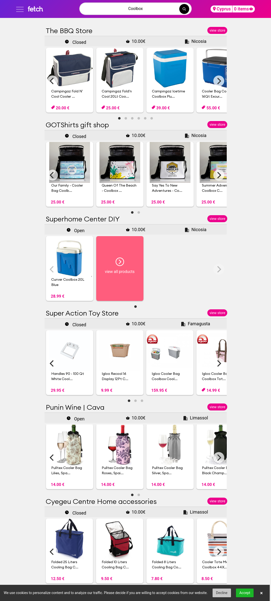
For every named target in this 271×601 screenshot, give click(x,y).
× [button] (261, 593)
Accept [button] (244, 593)
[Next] (218, 80)
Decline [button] (221, 593)
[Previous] (52, 80)
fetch (35, 8)
